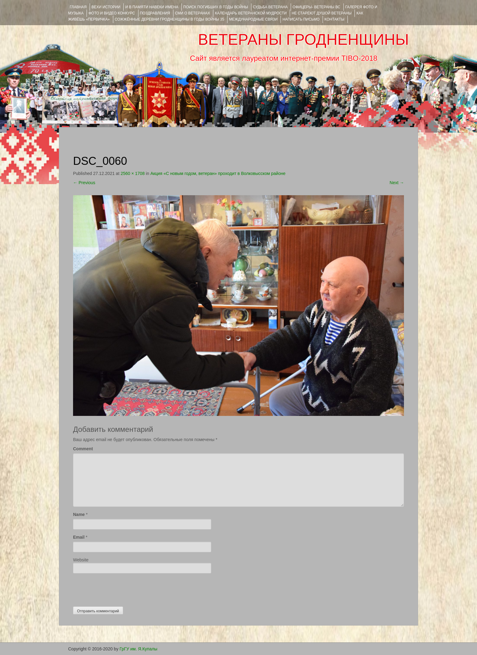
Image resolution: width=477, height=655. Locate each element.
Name (79, 514)
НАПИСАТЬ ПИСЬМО (301, 19)
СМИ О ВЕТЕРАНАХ (192, 13)
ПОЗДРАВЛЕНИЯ (155, 13)
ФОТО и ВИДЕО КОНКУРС (111, 13)
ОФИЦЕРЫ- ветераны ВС (316, 7)
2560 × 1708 (133, 173)
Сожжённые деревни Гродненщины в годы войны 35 (169, 19)
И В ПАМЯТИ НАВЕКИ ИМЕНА (151, 7)
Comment (83, 448)
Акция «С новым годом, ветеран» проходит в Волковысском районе (217, 173)
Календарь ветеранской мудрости (251, 13)
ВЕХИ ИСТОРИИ (105, 7)
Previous (84, 182)
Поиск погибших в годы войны (215, 7)
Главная (78, 7)
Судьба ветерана (270, 7)
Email (78, 537)
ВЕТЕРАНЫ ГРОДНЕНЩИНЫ (303, 39)
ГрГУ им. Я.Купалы (138, 648)
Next (397, 182)
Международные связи (253, 19)
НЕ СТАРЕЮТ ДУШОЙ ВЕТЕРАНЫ (321, 13)
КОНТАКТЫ (334, 19)
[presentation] (119, 588)
